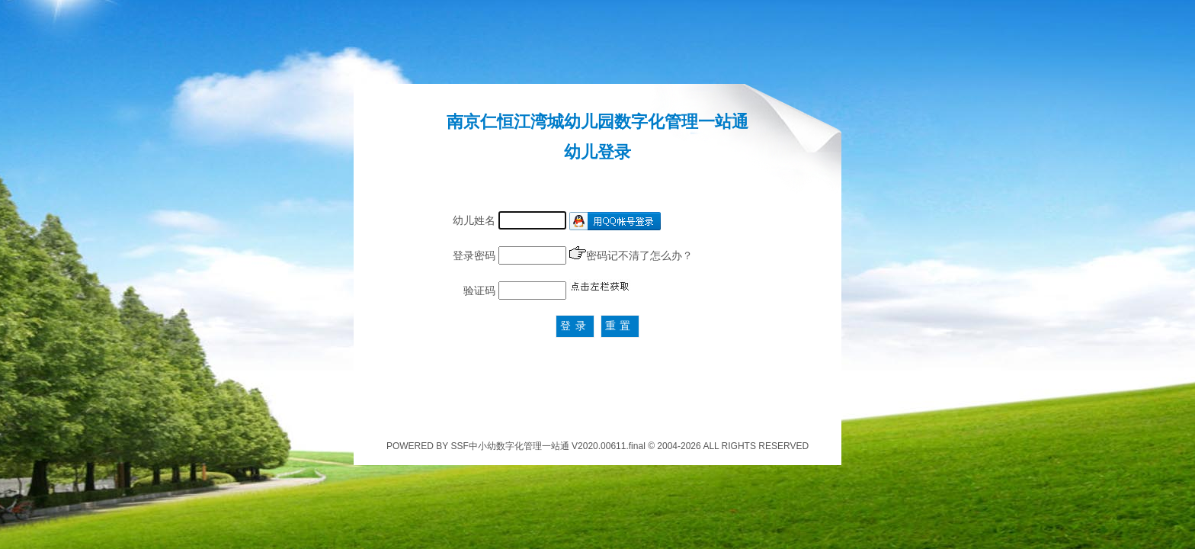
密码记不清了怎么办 (634, 255)
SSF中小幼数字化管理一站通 (509, 446)
